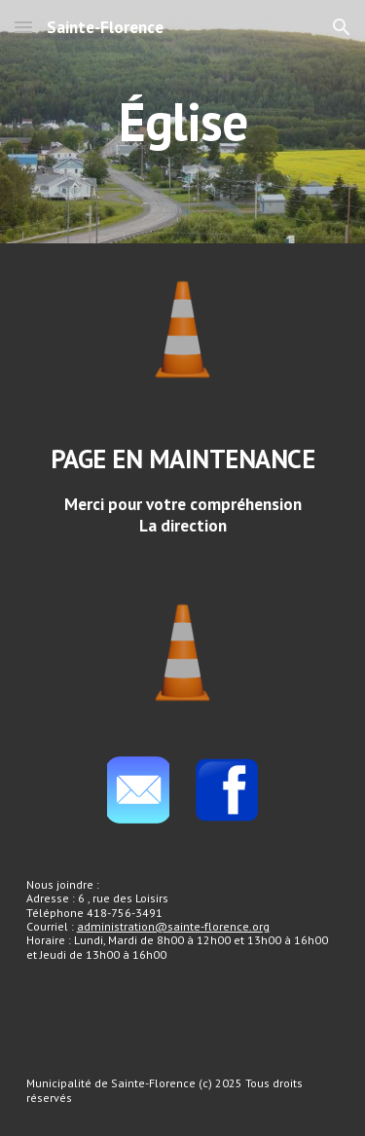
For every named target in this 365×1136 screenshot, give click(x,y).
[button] (23, 27)
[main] (182, 121)
